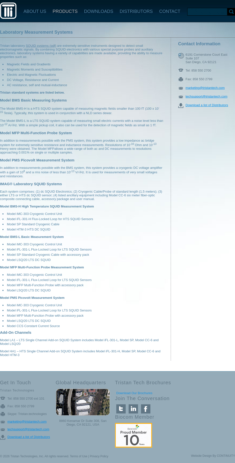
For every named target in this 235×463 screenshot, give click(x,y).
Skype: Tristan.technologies (27, 414)
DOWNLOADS (98, 11)
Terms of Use (79, 456)
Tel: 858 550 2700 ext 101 (26, 398)
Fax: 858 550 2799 (199, 79)
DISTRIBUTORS (136, 11)
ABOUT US (35, 11)
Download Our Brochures (134, 393)
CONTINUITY (226, 456)
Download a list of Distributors (207, 105)
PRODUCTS (65, 11)
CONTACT (169, 11)
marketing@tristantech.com (205, 88)
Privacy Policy (99, 456)
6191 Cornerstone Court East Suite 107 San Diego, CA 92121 (206, 56)
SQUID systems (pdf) (41, 46)
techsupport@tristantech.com (206, 96)
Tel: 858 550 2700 (198, 70)
